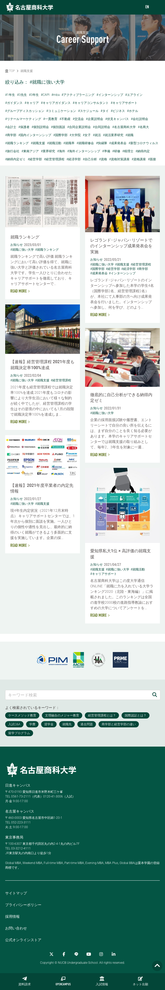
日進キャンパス (18, 785)
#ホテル (132, 111)
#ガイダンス (13, 103)
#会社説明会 (139, 119)
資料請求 (24, 981)
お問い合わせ (16, 928)
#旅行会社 (12, 151)
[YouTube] (88, 954)
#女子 (87, 135)
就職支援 (26, 71)
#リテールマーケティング (23, 119)
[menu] (156, 7)
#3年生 (34, 95)
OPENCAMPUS (63, 981)
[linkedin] (113, 954)
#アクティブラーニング (78, 95)
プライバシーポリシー (23, 905)
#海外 (61, 151)
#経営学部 (35, 159)
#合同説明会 (101, 127)
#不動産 (65, 119)
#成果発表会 (117, 143)
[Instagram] (101, 954)
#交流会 (78, 119)
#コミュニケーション (61, 111)
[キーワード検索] (77, 694)
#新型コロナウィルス (143, 143)
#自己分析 (90, 159)
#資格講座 (139, 159)
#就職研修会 (85, 143)
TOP (10, 71)
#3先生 (22, 95)
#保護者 (23, 127)
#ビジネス (118, 111)
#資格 (103, 159)
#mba (55, 95)
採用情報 (12, 916)
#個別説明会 (40, 127)
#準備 (106, 151)
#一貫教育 (50, 119)
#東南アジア (30, 151)
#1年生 (10, 95)
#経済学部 (73, 159)
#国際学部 (60, 135)
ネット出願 (140, 981)
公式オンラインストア (23, 940)
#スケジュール (88, 111)
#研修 (116, 151)
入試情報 (102, 981)
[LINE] (76, 954)
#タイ (105, 111)
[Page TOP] (157, 966)
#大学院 (75, 135)
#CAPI (45, 95)
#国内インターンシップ (34, 135)
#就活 (97, 135)
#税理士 (127, 151)
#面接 (152, 159)
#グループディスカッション (24, 111)
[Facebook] (64, 954)
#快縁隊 (101, 143)
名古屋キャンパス (19, 811)
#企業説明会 (94, 119)
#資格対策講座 (119, 159)
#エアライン (133, 95)
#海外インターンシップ (83, 151)
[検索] (154, 694)
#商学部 (10, 135)
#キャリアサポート (124, 103)
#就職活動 (54, 143)
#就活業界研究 (113, 135)
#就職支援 (38, 143)
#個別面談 (58, 127)
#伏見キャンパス (117, 119)
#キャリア (32, 103)
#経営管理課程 (54, 159)
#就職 (129, 135)
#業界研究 (48, 151)
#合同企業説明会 (79, 127)
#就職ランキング (17, 143)
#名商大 (143, 127)
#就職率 (68, 143)
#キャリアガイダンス (56, 103)
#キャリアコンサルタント (91, 103)
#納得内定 (143, 151)
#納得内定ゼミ (15, 159)
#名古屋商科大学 (124, 127)
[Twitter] (51, 954)
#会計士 (10, 127)
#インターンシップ (109, 95)
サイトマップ (16, 893)
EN (147, 7)
